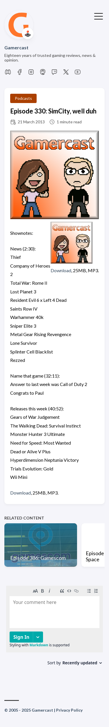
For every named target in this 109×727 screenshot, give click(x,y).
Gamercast (16, 47)
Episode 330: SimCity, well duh (53, 111)
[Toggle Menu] (98, 15)
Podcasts (23, 98)
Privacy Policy (69, 710)
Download (61, 270)
